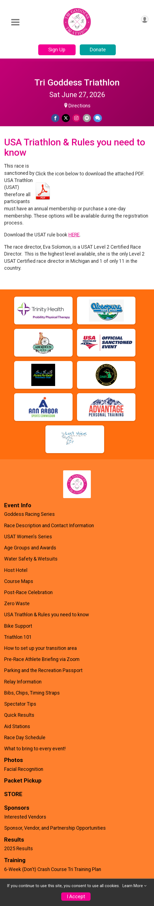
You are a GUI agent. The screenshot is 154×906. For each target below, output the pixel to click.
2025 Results (18, 848)
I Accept (76, 896)
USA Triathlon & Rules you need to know (46, 614)
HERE (73, 235)
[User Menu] (144, 19)
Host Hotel (15, 570)
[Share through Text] (97, 118)
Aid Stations (17, 726)
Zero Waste (17, 603)
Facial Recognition (23, 769)
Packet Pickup (23, 781)
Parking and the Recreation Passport (43, 670)
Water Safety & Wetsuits (31, 559)
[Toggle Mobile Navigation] (15, 22)
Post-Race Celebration (28, 592)
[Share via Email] (87, 118)
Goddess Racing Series (29, 514)
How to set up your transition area (40, 648)
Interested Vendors (25, 817)
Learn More (132, 886)
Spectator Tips (20, 704)
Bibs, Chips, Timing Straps (32, 693)
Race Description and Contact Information (49, 525)
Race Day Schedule (24, 737)
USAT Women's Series (28, 536)
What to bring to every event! (35, 748)
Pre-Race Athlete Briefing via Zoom (41, 659)
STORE (13, 794)
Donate (98, 49)
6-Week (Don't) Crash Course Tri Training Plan (52, 869)
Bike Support (18, 626)
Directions (79, 105)
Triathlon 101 (18, 637)
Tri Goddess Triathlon (77, 82)
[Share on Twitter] (66, 118)
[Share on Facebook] (55, 118)
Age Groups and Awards (30, 548)
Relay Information (23, 682)
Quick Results (19, 715)
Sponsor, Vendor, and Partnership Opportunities (55, 828)
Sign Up (56, 49)
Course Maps (18, 581)
